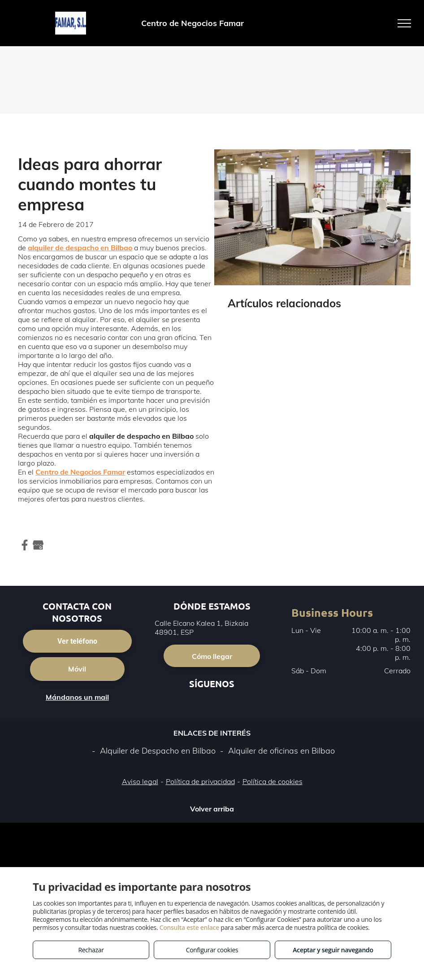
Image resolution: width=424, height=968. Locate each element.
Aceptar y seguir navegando (333, 950)
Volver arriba (212, 808)
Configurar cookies (212, 950)
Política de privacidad (200, 781)
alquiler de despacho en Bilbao (80, 247)
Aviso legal (140, 781)
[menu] (404, 23)
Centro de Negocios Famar (80, 471)
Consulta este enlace (189, 927)
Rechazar (91, 950)
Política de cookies (272, 781)
